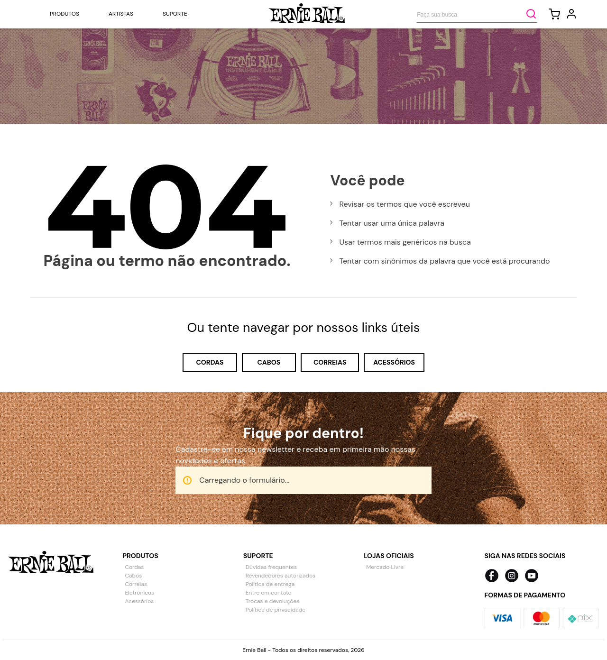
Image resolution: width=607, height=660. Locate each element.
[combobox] (476, 14)
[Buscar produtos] (531, 13)
